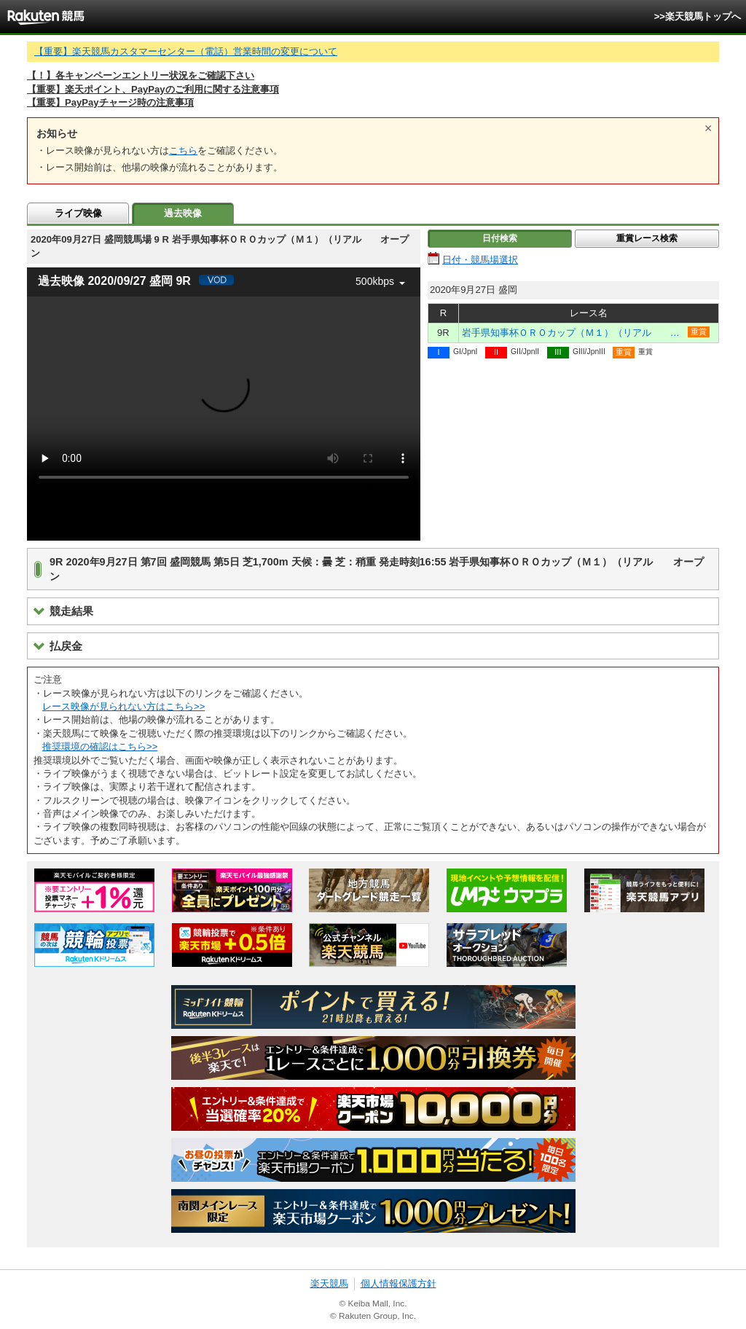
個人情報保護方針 (398, 1283)
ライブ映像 (78, 213)
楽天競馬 (329, 1283)
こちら (183, 150)
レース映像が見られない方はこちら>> (123, 706)
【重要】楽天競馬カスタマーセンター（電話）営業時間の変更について (185, 51)
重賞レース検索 (647, 238)
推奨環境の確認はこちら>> (99, 746)
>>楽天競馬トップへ (697, 16)
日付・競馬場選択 (480, 259)
